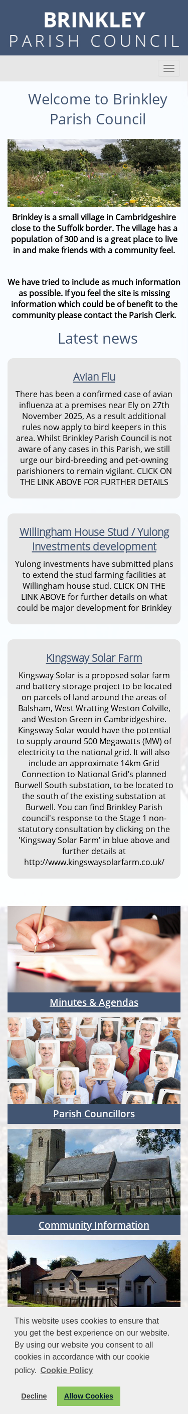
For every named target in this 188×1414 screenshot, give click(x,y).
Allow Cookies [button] (88, 1396)
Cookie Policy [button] (67, 1370)
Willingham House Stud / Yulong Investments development (94, 538)
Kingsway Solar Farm (94, 657)
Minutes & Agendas (94, 1002)
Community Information (94, 1225)
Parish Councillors (94, 1113)
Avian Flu (94, 376)
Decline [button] (34, 1396)
